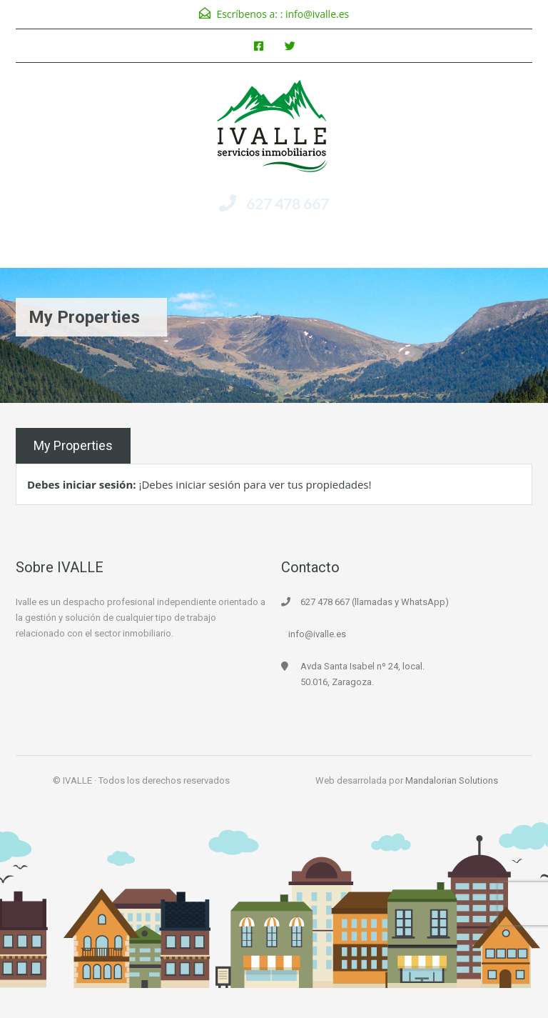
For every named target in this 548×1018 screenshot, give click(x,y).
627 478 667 (287, 203)
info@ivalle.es (317, 14)
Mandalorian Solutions (451, 780)
